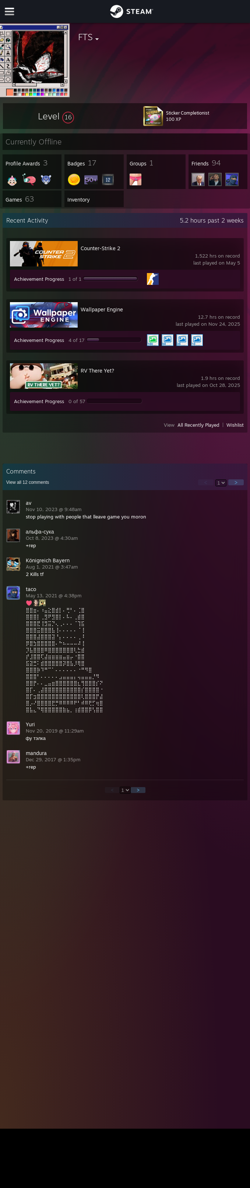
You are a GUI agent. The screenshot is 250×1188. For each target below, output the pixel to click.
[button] (56, 116)
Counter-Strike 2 (100, 248)
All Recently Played (198, 425)
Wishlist (235, 425)
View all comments (27, 482)
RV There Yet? (97, 370)
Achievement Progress (39, 279)
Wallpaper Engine (102, 309)
